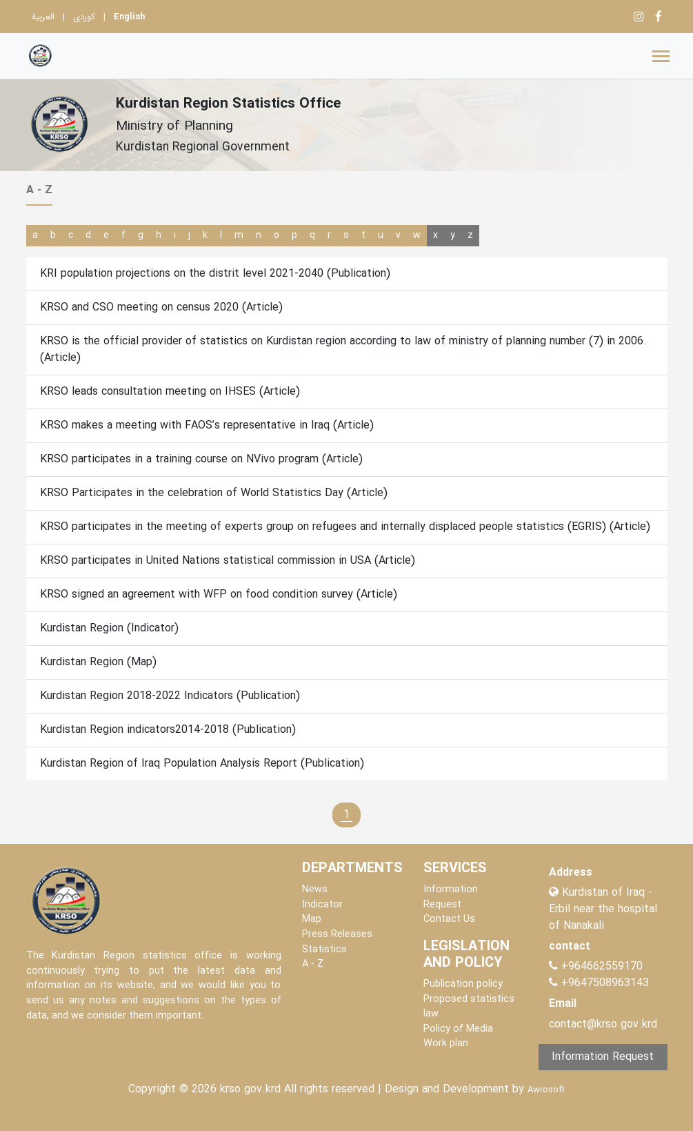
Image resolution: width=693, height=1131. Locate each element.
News (315, 890)
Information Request (450, 897)
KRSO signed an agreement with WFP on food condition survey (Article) (218, 594)
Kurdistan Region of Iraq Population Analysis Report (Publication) (202, 763)
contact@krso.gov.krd (603, 1024)
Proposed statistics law (468, 1007)
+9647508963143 (603, 983)
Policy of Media (458, 1029)
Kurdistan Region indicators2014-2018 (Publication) (168, 729)
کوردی (84, 17)
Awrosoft (546, 1090)
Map (311, 919)
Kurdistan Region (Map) (98, 662)
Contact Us (449, 919)
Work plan (445, 1044)
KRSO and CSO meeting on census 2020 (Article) (161, 307)
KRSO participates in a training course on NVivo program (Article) (201, 459)
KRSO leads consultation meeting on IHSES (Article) (170, 391)
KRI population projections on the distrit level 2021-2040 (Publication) (215, 273)
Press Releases (337, 935)
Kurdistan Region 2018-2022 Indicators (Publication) (170, 696)
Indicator (322, 905)
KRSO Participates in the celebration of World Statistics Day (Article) (214, 493)
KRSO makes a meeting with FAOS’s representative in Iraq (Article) (207, 425)
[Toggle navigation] (661, 56)
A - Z (312, 964)
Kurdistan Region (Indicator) (109, 628)
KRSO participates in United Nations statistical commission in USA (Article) (227, 560)
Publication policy (463, 984)
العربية (43, 17)
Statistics (324, 950)
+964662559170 (602, 966)
